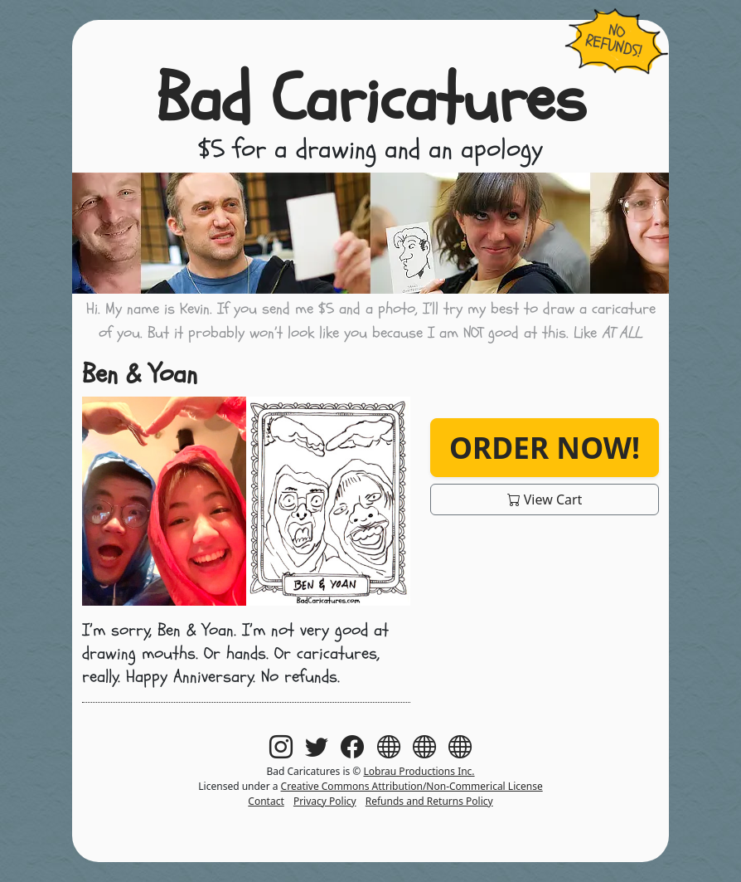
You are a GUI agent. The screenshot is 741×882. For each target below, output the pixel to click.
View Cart (545, 499)
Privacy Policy (324, 801)
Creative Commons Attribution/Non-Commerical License (412, 786)
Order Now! (544, 447)
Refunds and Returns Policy (429, 801)
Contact (265, 801)
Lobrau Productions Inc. (418, 771)
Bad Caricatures (371, 99)
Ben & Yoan (139, 374)
